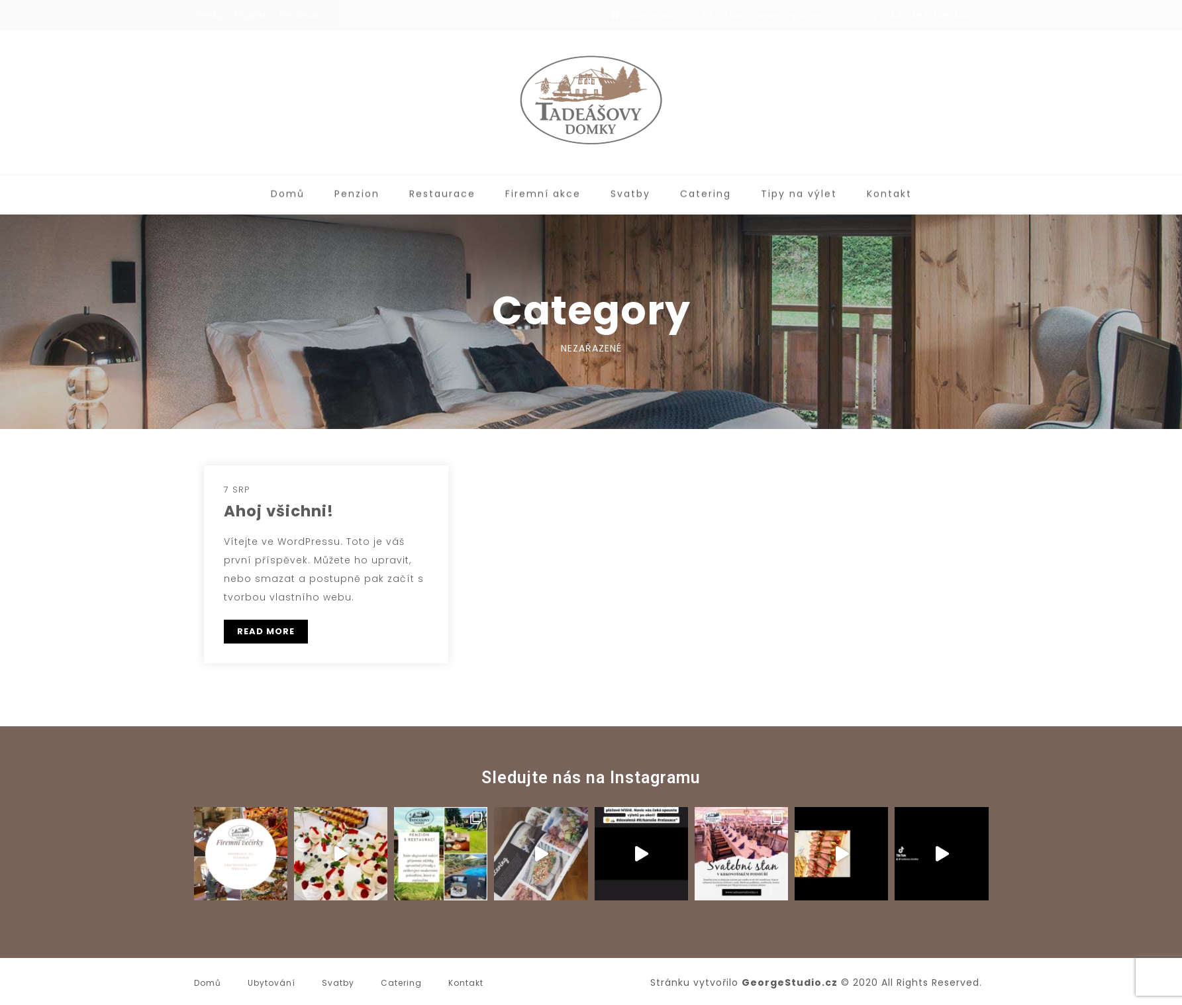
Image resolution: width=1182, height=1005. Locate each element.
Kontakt (889, 191)
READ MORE (266, 631)
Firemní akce (543, 191)
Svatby (630, 191)
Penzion (356, 191)
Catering (705, 191)
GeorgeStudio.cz (790, 982)
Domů (288, 191)
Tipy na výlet (799, 191)
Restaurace (442, 191)
